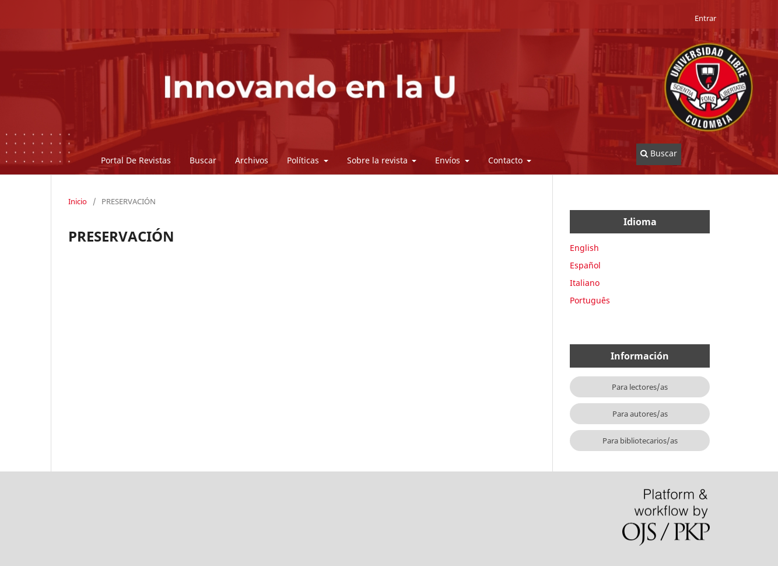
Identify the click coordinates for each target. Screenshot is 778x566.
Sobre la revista (378, 160)
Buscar (203, 160)
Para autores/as (640, 413)
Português (590, 300)
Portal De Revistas (136, 160)
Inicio (77, 201)
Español (585, 265)
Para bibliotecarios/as (640, 440)
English (584, 247)
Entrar (705, 18)
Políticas (304, 160)
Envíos (448, 160)
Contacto (506, 160)
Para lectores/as (640, 387)
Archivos (251, 160)
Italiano (585, 282)
